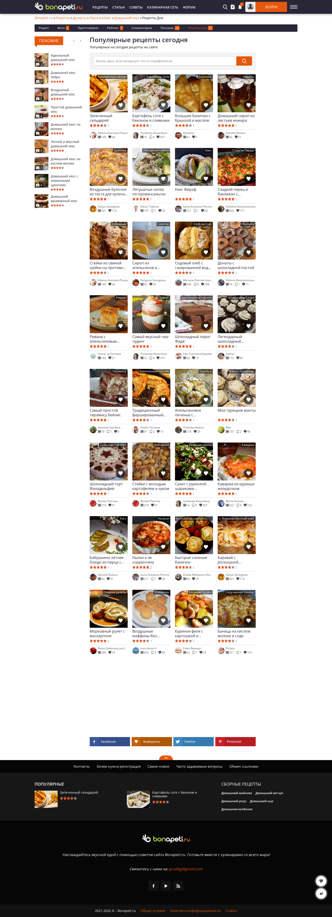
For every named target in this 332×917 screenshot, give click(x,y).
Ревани (121, 298)
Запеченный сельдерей (101, 118)
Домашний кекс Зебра (63, 74)
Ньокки (163, 519)
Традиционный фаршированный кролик (147, 412)
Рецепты (100, 7)
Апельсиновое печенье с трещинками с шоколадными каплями (188, 412)
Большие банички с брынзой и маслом (192, 118)
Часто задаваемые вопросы (199, 766)
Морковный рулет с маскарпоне (107, 633)
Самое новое (158, 766)
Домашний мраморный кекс (64, 198)
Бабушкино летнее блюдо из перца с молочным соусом (107, 559)
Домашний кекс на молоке (65, 126)
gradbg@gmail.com (186, 868)
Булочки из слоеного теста (191, 519)
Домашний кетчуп (269, 793)
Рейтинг (115, 28)
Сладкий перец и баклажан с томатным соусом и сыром (235, 191)
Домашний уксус (233, 801)
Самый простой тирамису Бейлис (105, 412)
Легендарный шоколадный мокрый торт (230, 339)
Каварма (248, 445)
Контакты (82, 766)
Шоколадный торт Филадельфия (106, 486)
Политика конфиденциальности (195, 910)
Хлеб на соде (202, 224)
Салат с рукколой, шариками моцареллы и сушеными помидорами (191, 486)
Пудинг (164, 298)
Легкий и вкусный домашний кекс (65, 143)
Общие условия (152, 910)
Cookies (231, 910)
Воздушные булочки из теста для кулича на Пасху (108, 191)
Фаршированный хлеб (238, 519)
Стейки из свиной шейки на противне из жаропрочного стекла (107, 265)
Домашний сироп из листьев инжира (236, 118)
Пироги (95, 18)
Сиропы (248, 77)
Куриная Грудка (200, 592)
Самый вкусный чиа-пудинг (150, 339)
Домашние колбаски (236, 809)
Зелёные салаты (200, 445)
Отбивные (119, 224)
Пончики (247, 224)
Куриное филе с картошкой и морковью (189, 633)
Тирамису (119, 371)
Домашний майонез (236, 793)
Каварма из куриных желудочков (236, 486)
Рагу (123, 519)
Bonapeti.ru (44, 18)
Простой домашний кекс (66, 109)
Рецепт (44, 28)
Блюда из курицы (241, 371)
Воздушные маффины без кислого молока (146, 633)
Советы (135, 7)
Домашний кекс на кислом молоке (65, 161)
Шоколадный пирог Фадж (193, 339)
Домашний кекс (126, 18)
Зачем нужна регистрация (119, 766)
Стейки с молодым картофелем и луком (150, 486)
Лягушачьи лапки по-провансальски (149, 191)
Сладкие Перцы (243, 150)
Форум (189, 7)
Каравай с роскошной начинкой (228, 559)
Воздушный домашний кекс (63, 92)
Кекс (107, 18)
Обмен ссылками (243, 766)
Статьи (118, 7)
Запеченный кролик (154, 371)
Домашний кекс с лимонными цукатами (64, 180)
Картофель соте (157, 77)
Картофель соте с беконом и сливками (151, 118)
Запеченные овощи (112, 77)
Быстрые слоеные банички (191, 559)
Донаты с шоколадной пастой (236, 265)
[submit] (244, 61)
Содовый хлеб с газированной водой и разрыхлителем (194, 265)
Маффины (161, 592)
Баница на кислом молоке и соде (234, 633)
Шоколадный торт (241, 298)
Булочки (120, 150)
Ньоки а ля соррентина (143, 559)
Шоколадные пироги (196, 298)
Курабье (205, 371)
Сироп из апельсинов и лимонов (144, 265)
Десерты (79, 18)
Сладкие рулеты (115, 592)
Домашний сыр (261, 801)
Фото (63, 28)
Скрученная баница (240, 592)
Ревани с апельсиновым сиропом (103, 339)
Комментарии (142, 28)
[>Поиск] (164, 61)
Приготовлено (88, 28)
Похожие (170, 28)
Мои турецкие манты (237, 410)
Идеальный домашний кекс (63, 57)
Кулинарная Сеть (162, 7)
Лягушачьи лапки (156, 150)
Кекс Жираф (185, 189)
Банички (205, 77)
